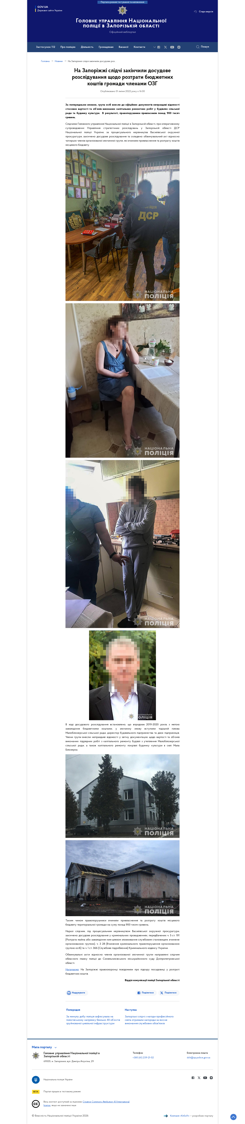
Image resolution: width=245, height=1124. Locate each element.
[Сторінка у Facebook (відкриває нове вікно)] (159, 47)
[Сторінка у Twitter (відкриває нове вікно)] (165, 47)
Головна (45, 61)
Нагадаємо (72, 969)
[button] (45, 1047)
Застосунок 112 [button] (45, 47)
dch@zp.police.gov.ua (198, 1057)
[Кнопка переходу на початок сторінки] (233, 1117)
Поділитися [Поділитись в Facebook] (148, 993)
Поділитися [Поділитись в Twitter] (170, 993)
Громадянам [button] (106, 47)
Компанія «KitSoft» (180, 1116)
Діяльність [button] (87, 47)
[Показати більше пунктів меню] (154, 47)
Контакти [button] (139, 47)
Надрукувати (78, 993)
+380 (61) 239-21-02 (143, 1057)
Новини (59, 61)
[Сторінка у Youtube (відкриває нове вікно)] (172, 47)
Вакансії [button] (123, 47)
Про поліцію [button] (67, 47)
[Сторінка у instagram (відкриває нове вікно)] (179, 47)
